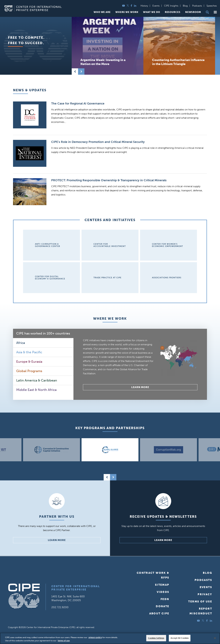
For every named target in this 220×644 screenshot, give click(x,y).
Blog (185, 5)
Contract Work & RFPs (153, 575)
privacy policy (95, 637)
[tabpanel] (140, 364)
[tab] (43, 333)
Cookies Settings (156, 638)
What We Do (151, 12)
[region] (110, 638)
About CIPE (159, 613)
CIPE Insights (171, 5)
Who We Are (102, 12)
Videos (163, 592)
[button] (215, 12)
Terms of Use (200, 601)
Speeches (211, 5)
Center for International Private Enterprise (75, 588)
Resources (172, 12)
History (144, 5)
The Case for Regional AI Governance (77, 103)
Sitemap (162, 584)
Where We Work (126, 12)
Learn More (140, 387)
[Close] (214, 638)
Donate (162, 606)
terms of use (64, 640)
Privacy (205, 594)
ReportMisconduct (200, 611)
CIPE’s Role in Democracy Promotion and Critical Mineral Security (98, 142)
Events (156, 5)
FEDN (165, 599)
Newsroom (193, 12)
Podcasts (197, 5)
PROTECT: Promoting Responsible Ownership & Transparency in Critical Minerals (109, 180)
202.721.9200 (60, 607)
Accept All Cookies (180, 638)
